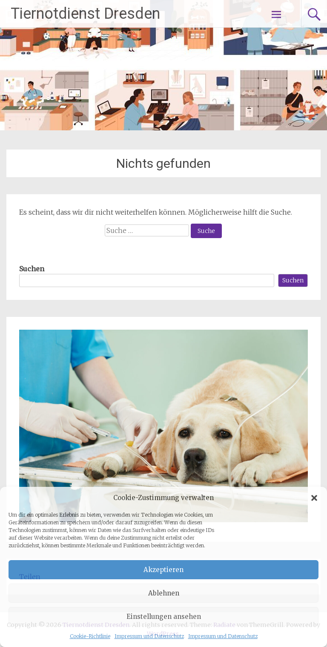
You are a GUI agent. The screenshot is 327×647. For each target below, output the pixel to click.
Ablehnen (163, 593)
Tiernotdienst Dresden (85, 14)
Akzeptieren (163, 570)
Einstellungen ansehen (163, 616)
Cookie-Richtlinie (90, 636)
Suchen (31, 269)
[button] (314, 498)
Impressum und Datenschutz (149, 636)
